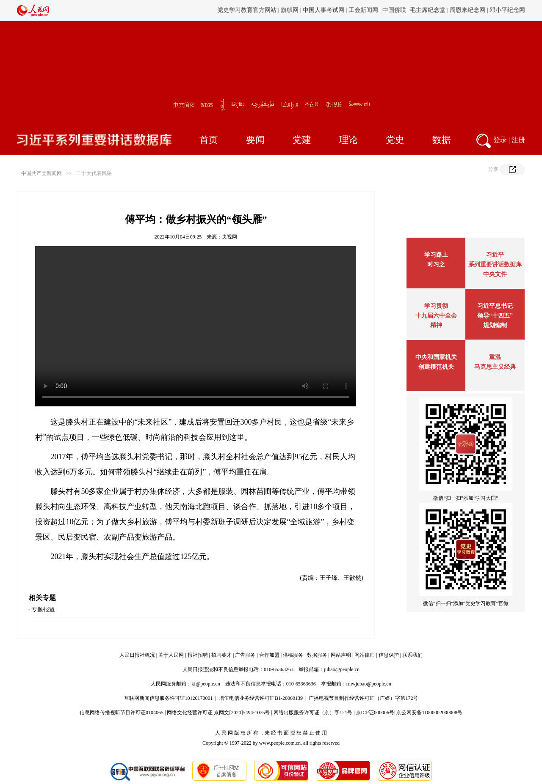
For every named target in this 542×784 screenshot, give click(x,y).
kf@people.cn (205, 684)
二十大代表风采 (94, 173)
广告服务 (245, 655)
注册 (518, 139)
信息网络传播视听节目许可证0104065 (121, 712)
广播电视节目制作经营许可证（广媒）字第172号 (363, 698)
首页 (208, 139)
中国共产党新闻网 (41, 173)
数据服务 (317, 655)
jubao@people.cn (341, 669)
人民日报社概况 (137, 655)
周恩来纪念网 (467, 10)
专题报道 (43, 609)
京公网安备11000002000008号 (429, 712)
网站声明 (341, 655)
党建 (302, 139)
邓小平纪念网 (507, 10)
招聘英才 (221, 655)
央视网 (229, 237)
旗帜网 (290, 10)
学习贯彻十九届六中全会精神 (436, 315)
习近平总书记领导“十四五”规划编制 (495, 316)
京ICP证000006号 (375, 712)
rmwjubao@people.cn (368, 684)
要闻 (255, 139)
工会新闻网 (363, 10)
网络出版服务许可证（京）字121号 (313, 712)
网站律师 (364, 655)
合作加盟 (269, 655)
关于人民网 (171, 655)
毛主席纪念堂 (427, 10)
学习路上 (436, 255)
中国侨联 (394, 10)
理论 (348, 139)
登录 (500, 139)
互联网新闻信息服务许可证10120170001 (168, 698)
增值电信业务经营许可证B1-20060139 (261, 698)
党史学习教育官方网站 (247, 10)
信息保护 (389, 655)
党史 (395, 139)
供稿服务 (293, 655)
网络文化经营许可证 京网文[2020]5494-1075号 (218, 712)
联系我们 (412, 655)
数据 (441, 139)
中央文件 (495, 274)
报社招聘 (198, 655)
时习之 (436, 264)
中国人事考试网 (323, 10)
